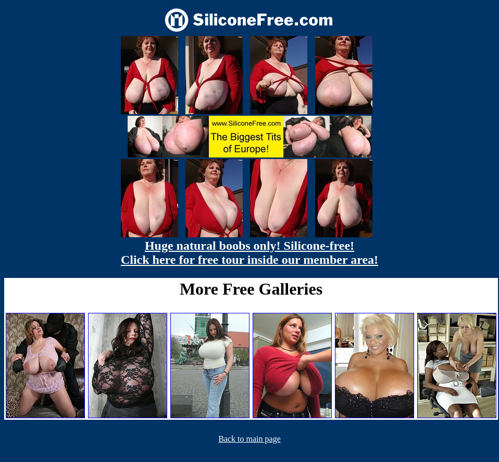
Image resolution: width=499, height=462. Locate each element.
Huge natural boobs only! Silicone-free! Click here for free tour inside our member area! (249, 252)
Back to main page (249, 438)
